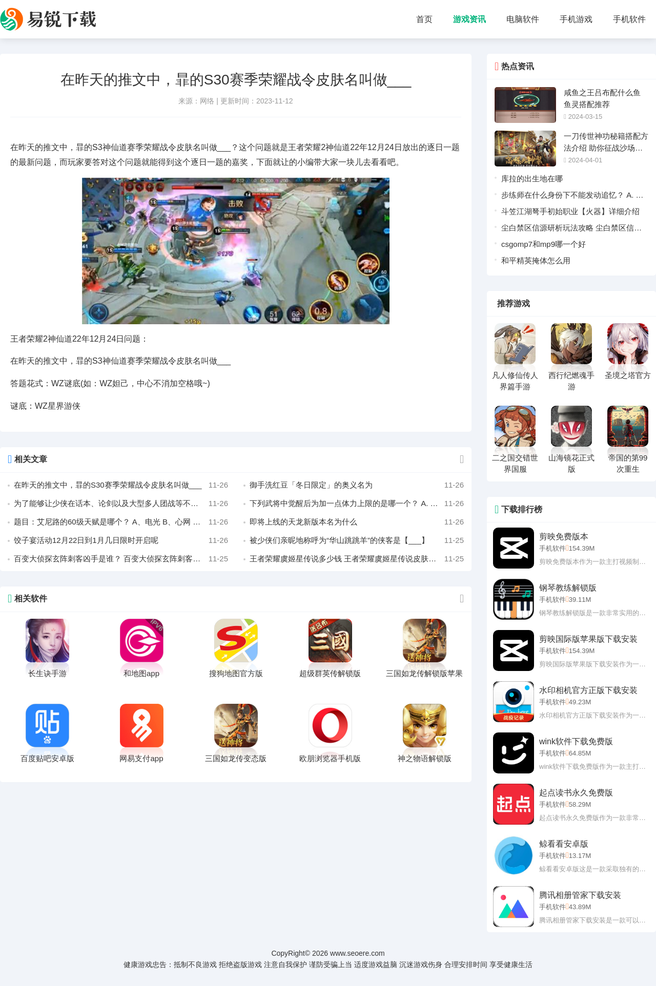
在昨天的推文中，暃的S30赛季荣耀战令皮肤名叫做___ (121, 485)
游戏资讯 (469, 19)
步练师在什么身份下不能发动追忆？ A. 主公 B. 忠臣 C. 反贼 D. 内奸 (572, 197)
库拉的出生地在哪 (532, 178)
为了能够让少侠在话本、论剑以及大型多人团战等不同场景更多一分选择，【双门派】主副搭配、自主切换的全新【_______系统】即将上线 (121, 503)
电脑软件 (522, 19)
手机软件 (629, 19)
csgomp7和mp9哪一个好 (543, 244)
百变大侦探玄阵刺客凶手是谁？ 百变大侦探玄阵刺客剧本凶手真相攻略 (121, 559)
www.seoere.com (357, 953)
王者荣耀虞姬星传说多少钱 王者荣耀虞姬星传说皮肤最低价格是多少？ (357, 559)
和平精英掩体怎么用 (535, 260)
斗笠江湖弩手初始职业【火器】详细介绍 (570, 211)
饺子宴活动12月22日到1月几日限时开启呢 (121, 540)
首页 (424, 19)
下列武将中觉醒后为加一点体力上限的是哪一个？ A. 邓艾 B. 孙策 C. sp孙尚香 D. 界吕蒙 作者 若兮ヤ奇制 (357, 503)
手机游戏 (576, 19)
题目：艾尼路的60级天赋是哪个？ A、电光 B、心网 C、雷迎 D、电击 (121, 522)
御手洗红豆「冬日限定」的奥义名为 (357, 485)
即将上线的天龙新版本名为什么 (357, 522)
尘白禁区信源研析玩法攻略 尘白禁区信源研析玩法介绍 (571, 229)
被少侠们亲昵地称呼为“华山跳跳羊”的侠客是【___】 (357, 540)
